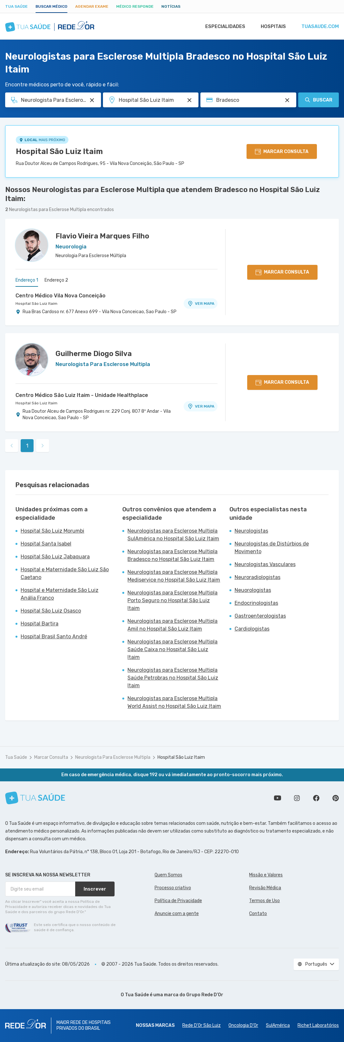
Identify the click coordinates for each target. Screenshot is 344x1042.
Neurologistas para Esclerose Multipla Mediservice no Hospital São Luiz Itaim (173, 576)
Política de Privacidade (178, 900)
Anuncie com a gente (177, 913)
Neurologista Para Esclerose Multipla (112, 757)
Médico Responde (135, 6)
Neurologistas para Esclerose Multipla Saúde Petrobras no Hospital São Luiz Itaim (172, 678)
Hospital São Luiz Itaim (59, 151)
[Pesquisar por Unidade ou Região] (189, 100)
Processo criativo (173, 888)
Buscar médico (51, 6)
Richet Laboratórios (318, 1025)
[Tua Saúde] (35, 798)
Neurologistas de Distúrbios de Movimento (272, 548)
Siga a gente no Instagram (297, 798)
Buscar (318, 100)
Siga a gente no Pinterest (335, 798)
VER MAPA (200, 303)
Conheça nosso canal (277, 798)
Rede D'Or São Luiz (201, 1025)
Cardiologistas (252, 629)
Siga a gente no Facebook (316, 798)
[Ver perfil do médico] (31, 245)
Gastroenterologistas (260, 616)
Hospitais (273, 26)
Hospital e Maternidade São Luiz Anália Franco (59, 594)
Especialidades (225, 26)
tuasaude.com (320, 26)
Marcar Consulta (51, 757)
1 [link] (27, 446)
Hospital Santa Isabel (46, 544)
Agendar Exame (91, 6)
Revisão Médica (265, 888)
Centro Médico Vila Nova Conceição (60, 296)
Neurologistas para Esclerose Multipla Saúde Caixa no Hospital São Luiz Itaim (172, 649)
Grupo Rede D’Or (204, 995)
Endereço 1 (26, 280)
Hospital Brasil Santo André (54, 636)
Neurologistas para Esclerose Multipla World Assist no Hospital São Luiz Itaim (174, 702)
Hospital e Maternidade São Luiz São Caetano (65, 573)
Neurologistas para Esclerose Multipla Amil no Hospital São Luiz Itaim (172, 625)
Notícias (170, 6)
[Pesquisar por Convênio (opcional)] (287, 100)
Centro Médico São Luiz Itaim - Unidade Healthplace (81, 395)
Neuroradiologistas (257, 577)
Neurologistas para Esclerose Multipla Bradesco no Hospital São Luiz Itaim (172, 555)
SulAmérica (278, 1025)
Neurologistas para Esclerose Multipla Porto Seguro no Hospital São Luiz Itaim (172, 600)
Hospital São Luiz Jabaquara (55, 557)
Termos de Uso (264, 900)
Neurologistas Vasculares (265, 564)
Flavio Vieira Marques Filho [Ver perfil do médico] (102, 236)
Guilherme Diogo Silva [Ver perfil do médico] (94, 353)
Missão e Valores (266, 875)
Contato (258, 913)
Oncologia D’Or (243, 1025)
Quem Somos (168, 875)
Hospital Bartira (39, 624)
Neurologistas (251, 531)
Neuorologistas (253, 590)
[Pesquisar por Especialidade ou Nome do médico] (92, 100)
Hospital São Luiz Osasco (51, 611)
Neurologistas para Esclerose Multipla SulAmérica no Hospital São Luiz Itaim (173, 535)
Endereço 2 (56, 280)
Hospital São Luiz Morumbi (52, 531)
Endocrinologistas (256, 603)
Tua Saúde (16, 6)
